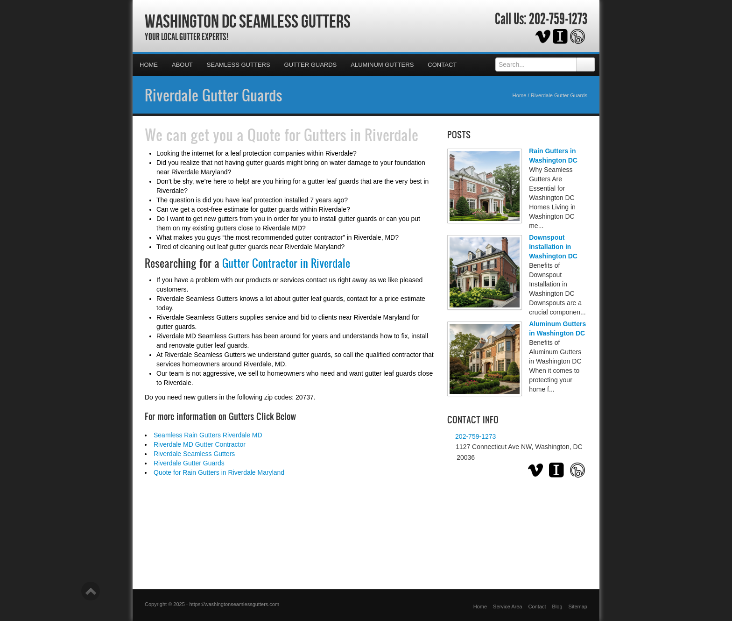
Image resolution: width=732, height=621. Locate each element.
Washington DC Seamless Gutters (248, 21)
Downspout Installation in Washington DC (553, 247)
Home (149, 64)
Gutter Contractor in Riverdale (286, 263)
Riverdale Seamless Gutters (194, 453)
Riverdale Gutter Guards (213, 95)
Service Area (507, 606)
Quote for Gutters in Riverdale (332, 134)
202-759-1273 (558, 19)
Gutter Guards (310, 64)
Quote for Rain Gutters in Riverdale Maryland (219, 472)
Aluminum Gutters (382, 64)
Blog (557, 606)
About (182, 64)
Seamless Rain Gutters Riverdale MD (208, 435)
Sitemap (578, 606)
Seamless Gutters (238, 64)
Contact (442, 64)
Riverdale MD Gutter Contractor (200, 444)
